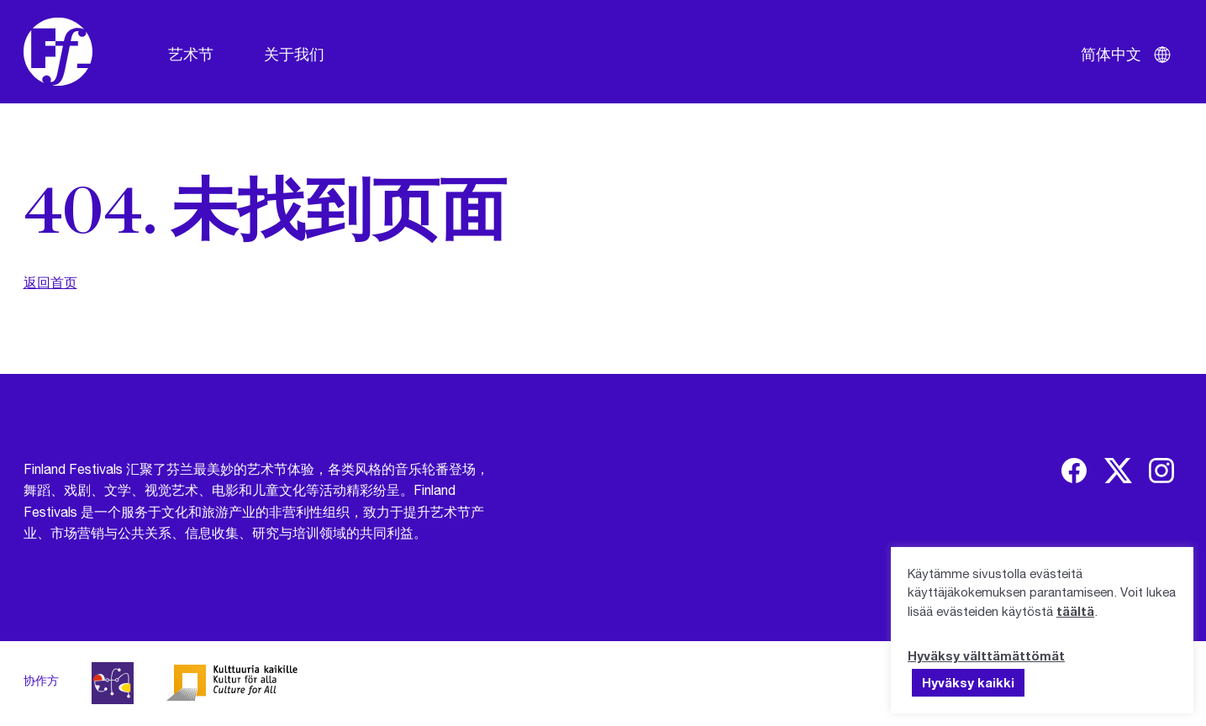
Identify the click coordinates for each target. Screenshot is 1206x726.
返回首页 (50, 282)
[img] (1074, 470)
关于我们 (294, 54)
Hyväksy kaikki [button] (968, 682)
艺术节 (190, 54)
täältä (1075, 610)
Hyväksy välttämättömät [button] (986, 655)
